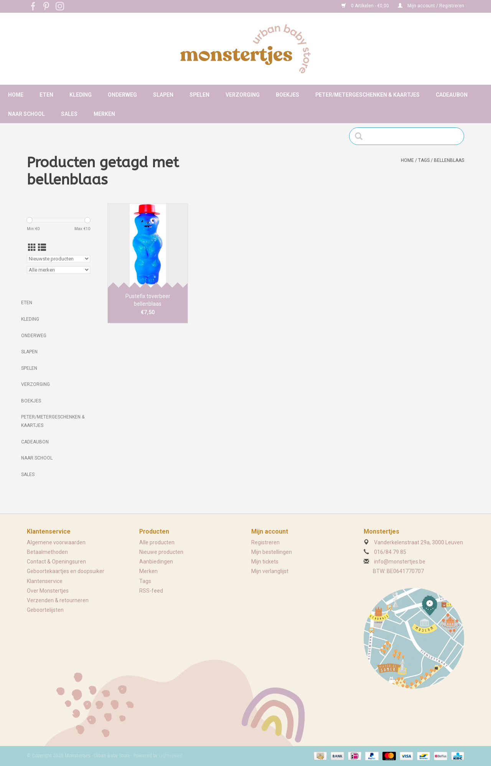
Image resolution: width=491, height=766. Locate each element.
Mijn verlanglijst (269, 571)
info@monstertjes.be (399, 561)
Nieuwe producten (161, 552)
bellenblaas (449, 160)
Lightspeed (170, 755)
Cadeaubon (452, 95)
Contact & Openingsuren (56, 561)
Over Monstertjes (48, 591)
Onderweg (122, 95)
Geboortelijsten (45, 610)
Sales (69, 114)
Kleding (80, 95)
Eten (46, 95)
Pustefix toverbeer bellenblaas (147, 300)
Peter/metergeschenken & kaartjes (367, 95)
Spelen (199, 95)
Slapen (163, 95)
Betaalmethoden (47, 552)
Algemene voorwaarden (56, 542)
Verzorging (243, 95)
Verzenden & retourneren (58, 600)
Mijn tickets (264, 561)
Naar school (26, 114)
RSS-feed (151, 591)
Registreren (265, 542)
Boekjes (287, 95)
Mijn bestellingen (271, 552)
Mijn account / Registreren (431, 5)
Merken (104, 114)
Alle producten (157, 542)
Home (15, 95)
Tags (424, 160)
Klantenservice (45, 581)
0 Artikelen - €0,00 (365, 5)
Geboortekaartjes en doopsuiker (65, 571)
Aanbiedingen (156, 561)
